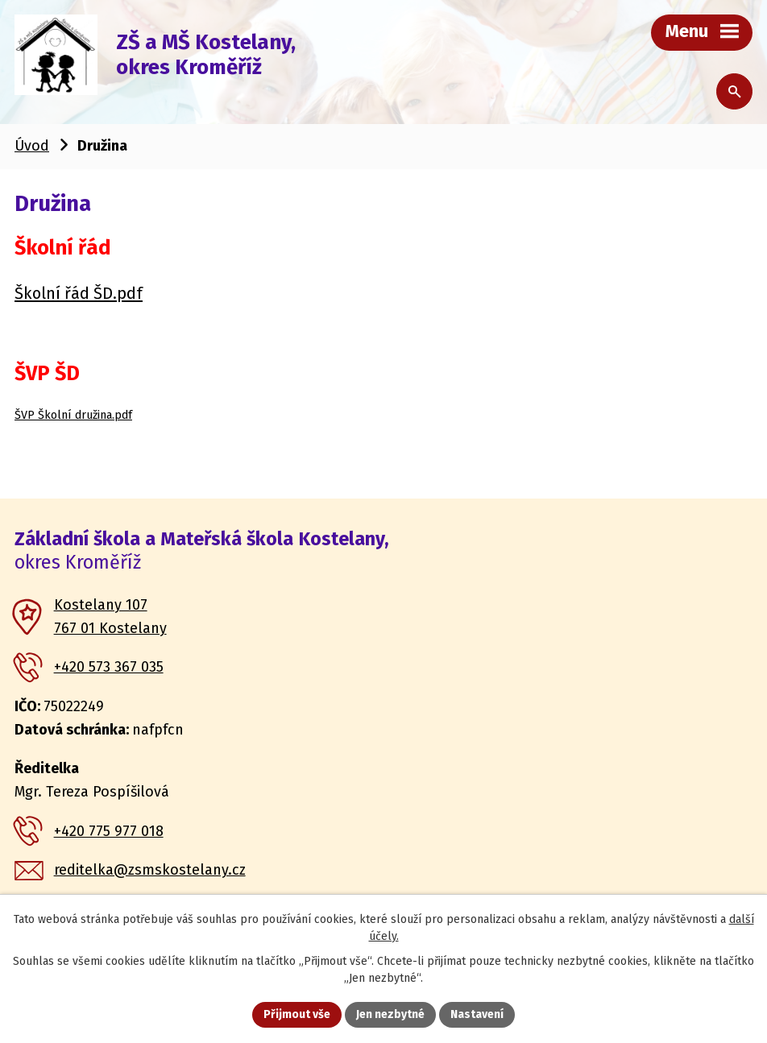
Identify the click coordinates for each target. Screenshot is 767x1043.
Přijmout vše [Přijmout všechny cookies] (296, 1014)
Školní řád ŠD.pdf (79, 293)
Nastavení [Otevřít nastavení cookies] (477, 1014)
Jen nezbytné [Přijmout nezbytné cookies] (390, 1014)
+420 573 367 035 (109, 667)
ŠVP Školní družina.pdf (73, 415)
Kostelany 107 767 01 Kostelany (110, 616)
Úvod (32, 146)
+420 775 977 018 (109, 831)
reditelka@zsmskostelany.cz (150, 870)
